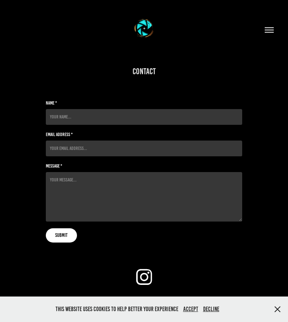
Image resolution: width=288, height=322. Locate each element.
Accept (190, 309)
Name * (51, 103)
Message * (54, 166)
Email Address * (59, 134)
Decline (211, 309)
